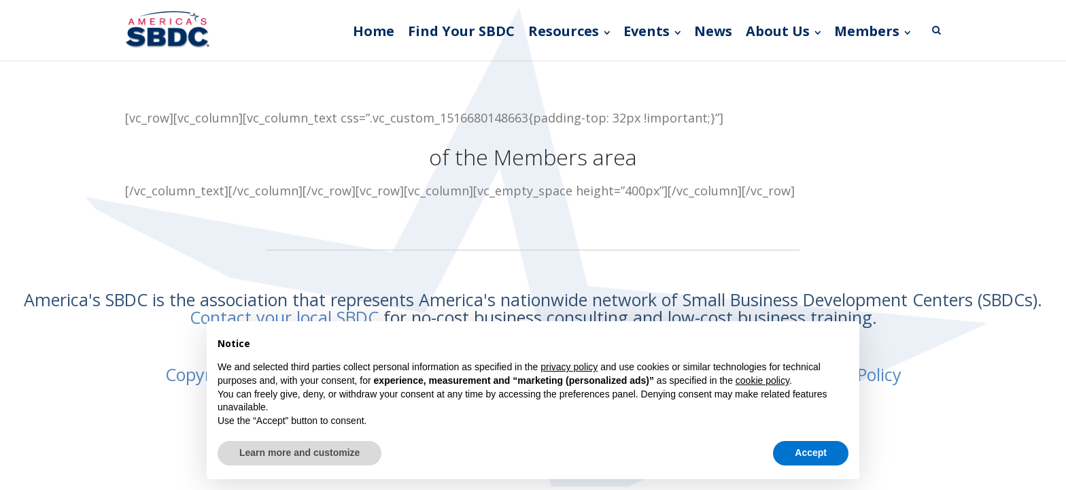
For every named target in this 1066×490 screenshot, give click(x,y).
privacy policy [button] (569, 366)
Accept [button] (811, 452)
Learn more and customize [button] (299, 452)
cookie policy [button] (762, 380)
